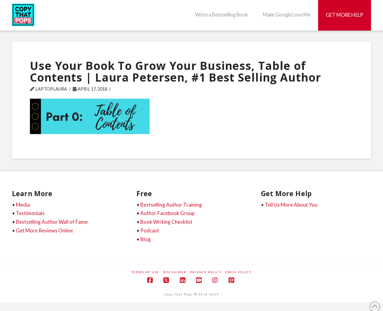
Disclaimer (174, 272)
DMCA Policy (238, 272)
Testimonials (30, 213)
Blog (145, 239)
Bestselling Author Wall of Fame (52, 222)
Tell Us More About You (291, 205)
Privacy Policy (206, 272)
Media (23, 205)
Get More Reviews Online (44, 230)
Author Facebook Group (167, 213)
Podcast (149, 230)
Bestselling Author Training (171, 205)
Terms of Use (145, 272)
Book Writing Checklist (166, 222)
